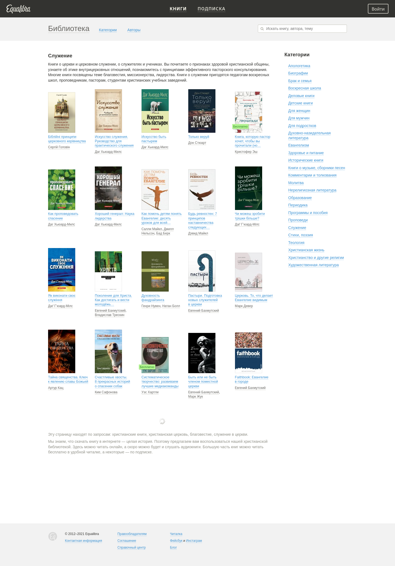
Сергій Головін (59, 147)
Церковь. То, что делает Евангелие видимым (254, 298)
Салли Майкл (152, 229)
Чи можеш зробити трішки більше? (250, 216)
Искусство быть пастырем (154, 139)
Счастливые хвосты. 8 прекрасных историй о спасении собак (112, 381)
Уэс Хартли (150, 392)
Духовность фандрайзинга (153, 298)
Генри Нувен (151, 306)
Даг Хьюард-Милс (108, 152)
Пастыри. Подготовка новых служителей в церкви (205, 300)
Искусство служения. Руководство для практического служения (114, 141)
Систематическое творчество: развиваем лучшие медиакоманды (160, 381)
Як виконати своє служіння (62, 298)
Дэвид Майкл (198, 233)
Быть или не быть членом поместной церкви (203, 381)
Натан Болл (171, 306)
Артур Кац (55, 388)
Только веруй (198, 137)
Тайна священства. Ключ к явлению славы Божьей (68, 379)
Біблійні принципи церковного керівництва (67, 139)
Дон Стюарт (197, 143)
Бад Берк (163, 233)
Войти (378, 9)
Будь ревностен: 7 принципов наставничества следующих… (202, 220)
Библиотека (68, 28)
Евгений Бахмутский (110, 311)
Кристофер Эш (246, 152)
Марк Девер (244, 306)
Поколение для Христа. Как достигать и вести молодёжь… (113, 300)
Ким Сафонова (106, 392)
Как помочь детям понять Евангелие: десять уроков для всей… (162, 218)
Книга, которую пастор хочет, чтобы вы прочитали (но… (253, 141)
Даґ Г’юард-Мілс (247, 224)
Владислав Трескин (109, 315)
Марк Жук (195, 396)
